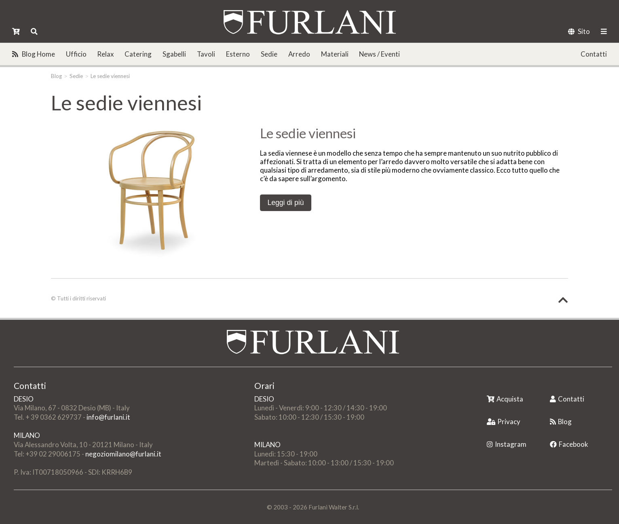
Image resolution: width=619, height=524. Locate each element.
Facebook (569, 444)
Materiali (335, 54)
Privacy (503, 421)
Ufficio (76, 54)
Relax (105, 54)
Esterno (238, 54)
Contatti (594, 54)
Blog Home (33, 54)
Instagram (506, 444)
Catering (138, 54)
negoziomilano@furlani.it (123, 454)
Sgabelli (174, 54)
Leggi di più (285, 203)
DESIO (24, 399)
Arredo (299, 54)
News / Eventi (379, 54)
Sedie (269, 54)
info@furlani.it (108, 417)
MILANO (27, 435)
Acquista (505, 399)
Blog (56, 76)
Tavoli (206, 54)
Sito (579, 31)
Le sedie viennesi (110, 76)
